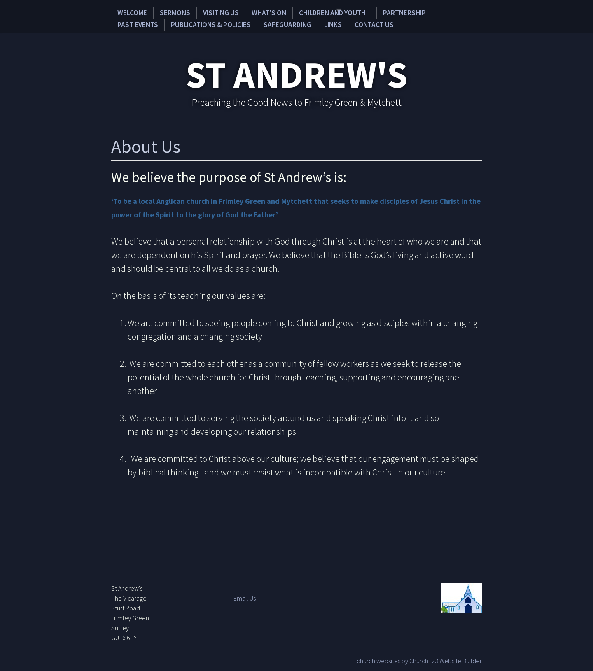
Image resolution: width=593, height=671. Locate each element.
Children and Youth (311, 12)
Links (269, 23)
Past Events (433, 12)
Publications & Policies (156, 23)
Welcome (129, 12)
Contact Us (305, 23)
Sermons (165, 12)
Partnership (383, 12)
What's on (250, 12)
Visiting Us (206, 12)
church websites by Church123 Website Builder (419, 659)
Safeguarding (229, 23)
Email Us (244, 597)
